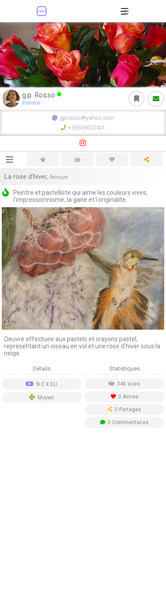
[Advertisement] (83, 517)
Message (156, 98)
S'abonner (136, 98)
